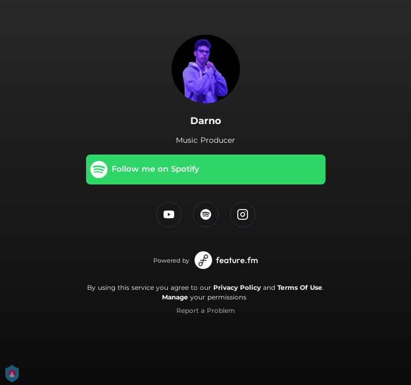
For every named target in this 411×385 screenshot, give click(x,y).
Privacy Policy (237, 287)
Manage (175, 297)
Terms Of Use (299, 287)
